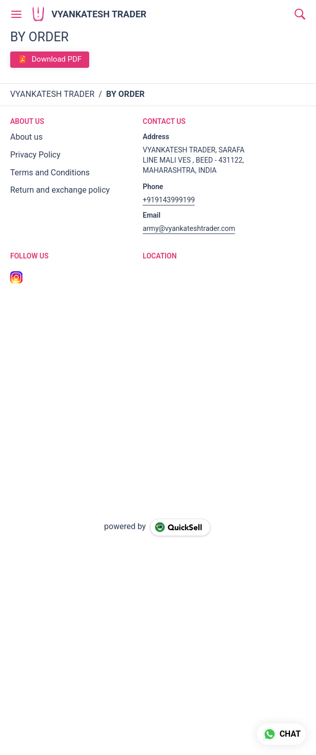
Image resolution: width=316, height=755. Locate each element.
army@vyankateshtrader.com (189, 228)
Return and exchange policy (60, 190)
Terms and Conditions (50, 172)
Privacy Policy (35, 155)
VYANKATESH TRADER (98, 14)
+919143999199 (169, 200)
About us (26, 137)
